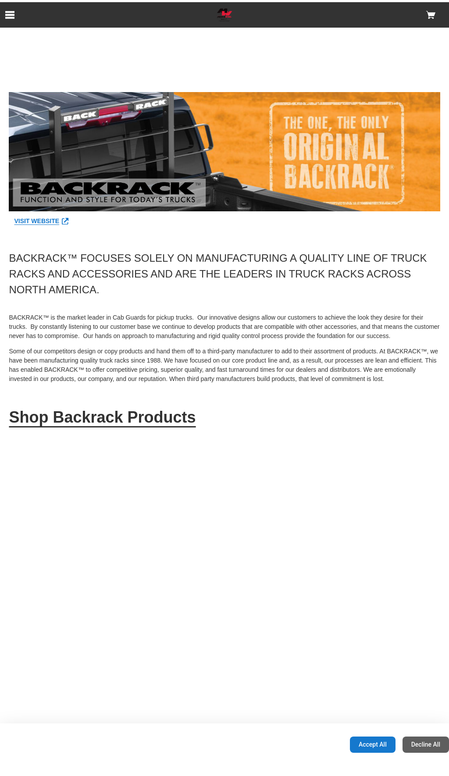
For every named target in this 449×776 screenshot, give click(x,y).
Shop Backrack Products (102, 417)
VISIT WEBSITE (41, 220)
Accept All (373, 744)
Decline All (425, 744)
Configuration (315, 744)
